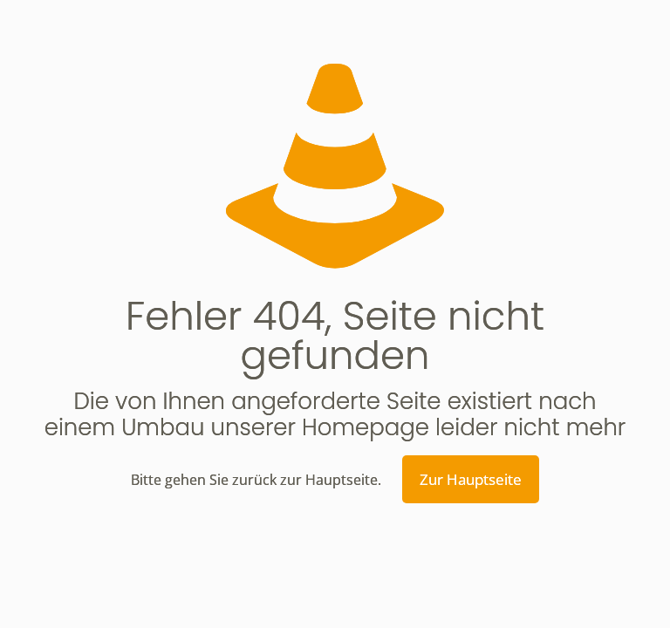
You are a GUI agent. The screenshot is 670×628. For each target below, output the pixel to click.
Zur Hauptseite (471, 479)
